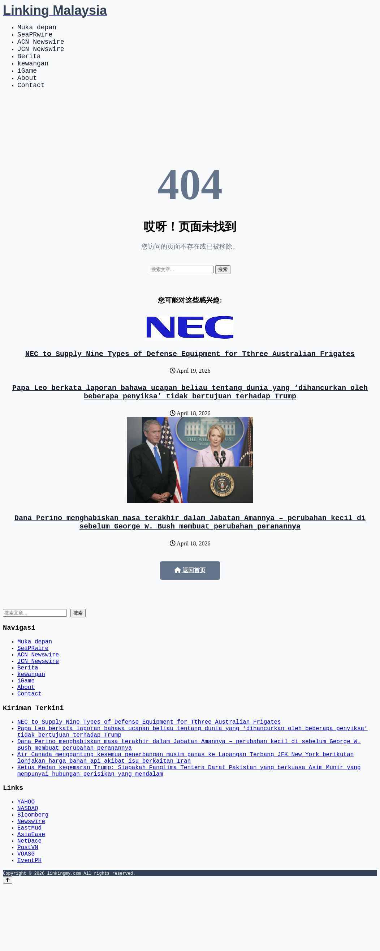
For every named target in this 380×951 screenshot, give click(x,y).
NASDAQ (27, 861)
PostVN (27, 908)
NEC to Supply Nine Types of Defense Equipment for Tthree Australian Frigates (190, 368)
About (27, 89)
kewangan (32, 71)
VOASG (26, 916)
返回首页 (190, 590)
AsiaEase (31, 892)
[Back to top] (7, 944)
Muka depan (36, 28)
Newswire (31, 877)
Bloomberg (32, 869)
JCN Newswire (40, 54)
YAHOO (26, 853)
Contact (31, 97)
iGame (27, 80)
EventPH (29, 924)
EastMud (29, 884)
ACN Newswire (40, 45)
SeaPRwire (34, 37)
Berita (29, 63)
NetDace (29, 900)
